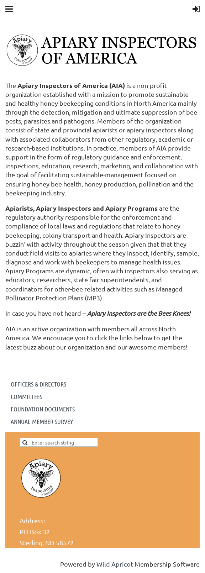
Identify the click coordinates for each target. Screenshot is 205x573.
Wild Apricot (114, 564)
